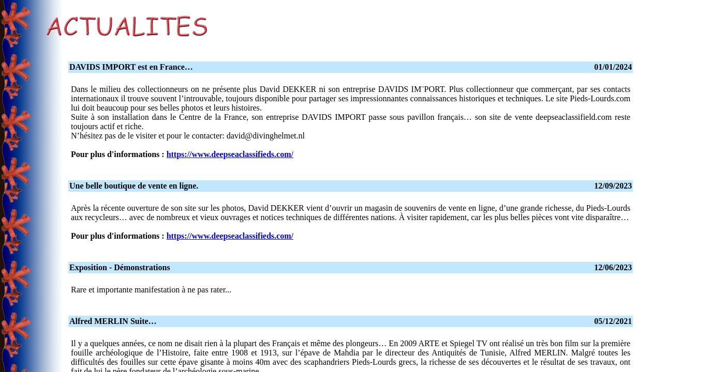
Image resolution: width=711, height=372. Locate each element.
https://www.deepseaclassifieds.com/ (230, 154)
